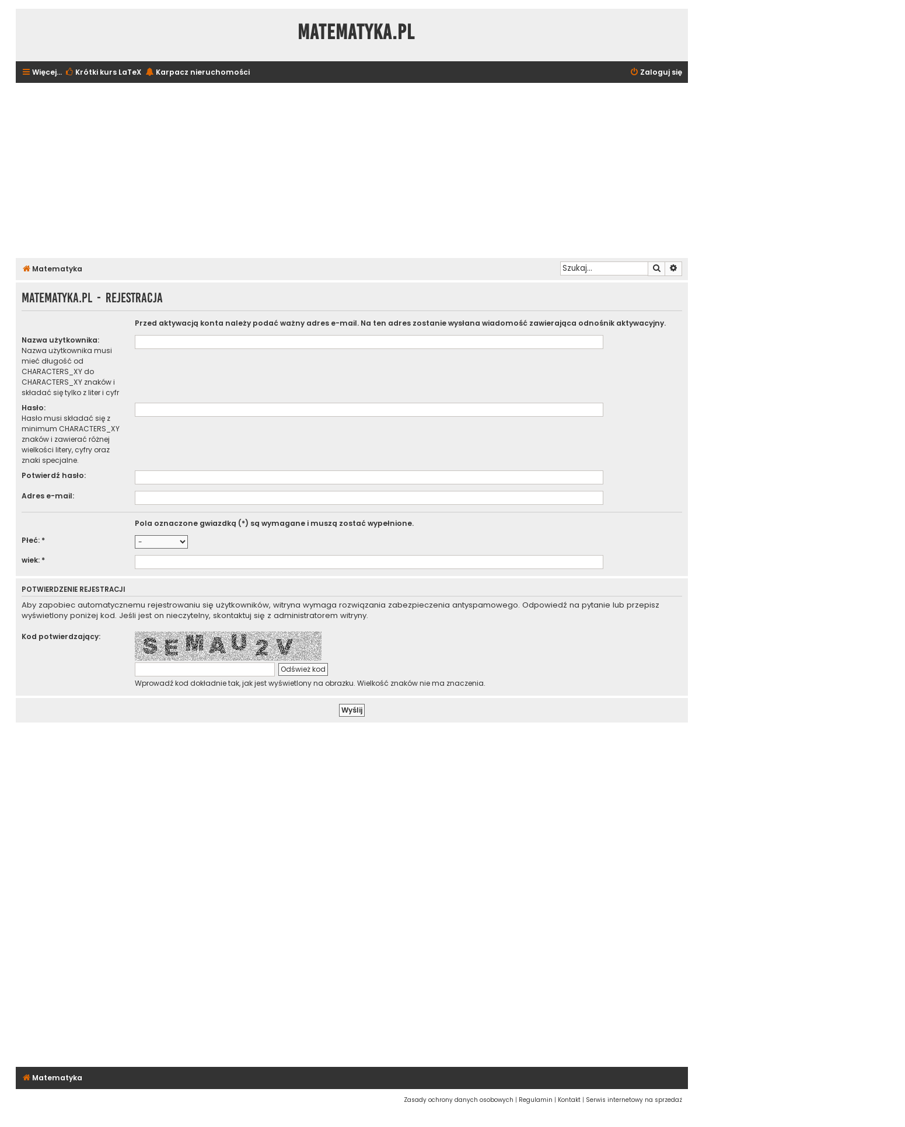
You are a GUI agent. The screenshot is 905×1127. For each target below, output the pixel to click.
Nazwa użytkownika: (60, 340)
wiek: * (33, 560)
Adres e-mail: (48, 496)
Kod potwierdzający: (61, 636)
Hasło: (34, 408)
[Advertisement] (352, 170)
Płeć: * (33, 540)
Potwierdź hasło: (54, 475)
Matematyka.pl (356, 32)
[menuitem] (103, 73)
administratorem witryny (320, 615)
